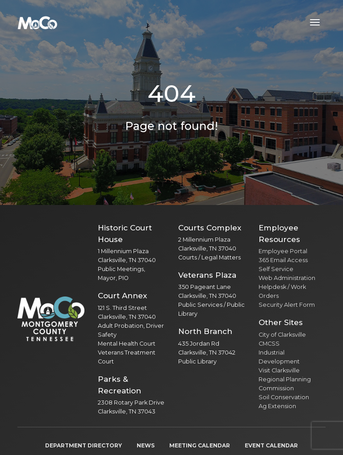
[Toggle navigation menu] (315, 22)
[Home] (37, 22)
